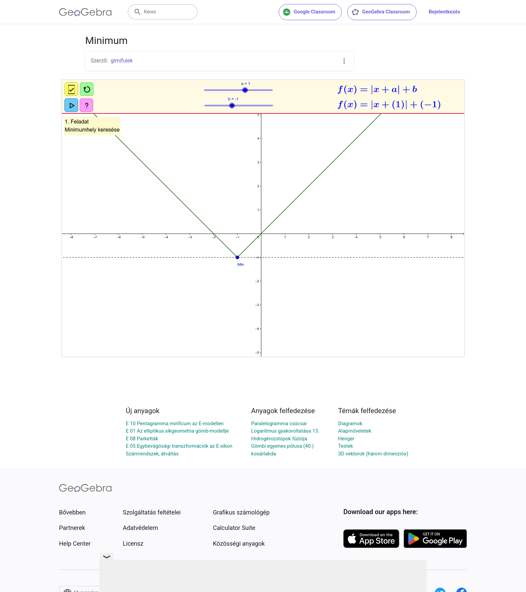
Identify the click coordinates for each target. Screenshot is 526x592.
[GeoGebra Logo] (85, 12)
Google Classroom (309, 12)
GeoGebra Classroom (380, 12)
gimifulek (122, 60)
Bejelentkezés (444, 12)
